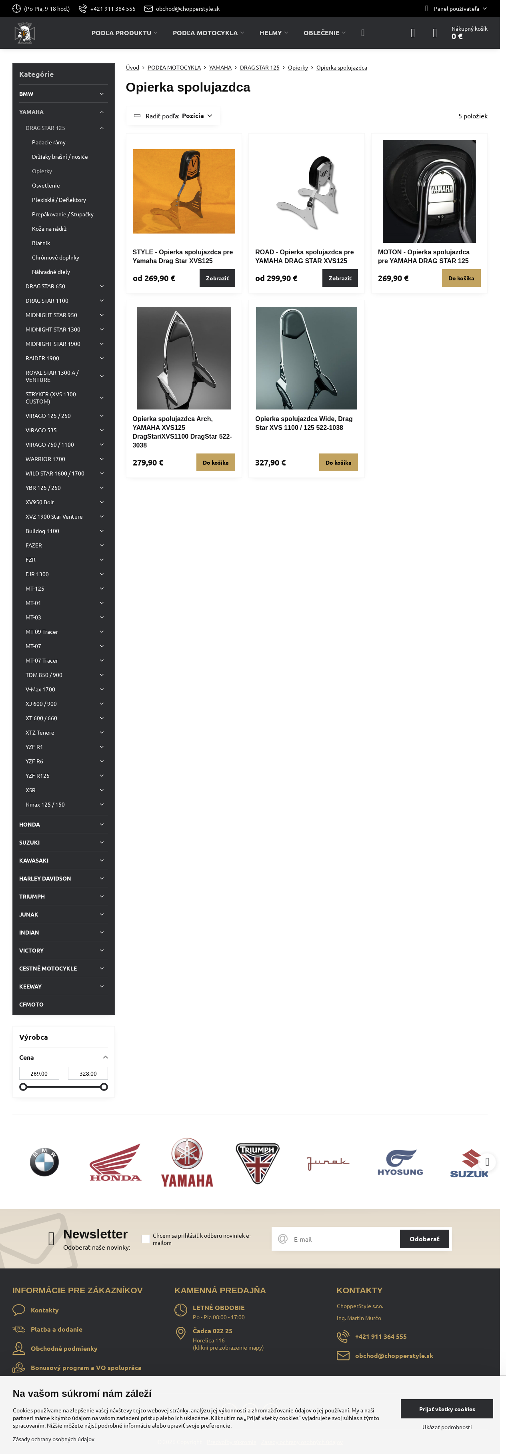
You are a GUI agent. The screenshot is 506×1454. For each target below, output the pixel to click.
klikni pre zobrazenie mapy (228, 1347)
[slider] (23, 1087)
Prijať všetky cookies (447, 1408)
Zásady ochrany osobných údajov (53, 1438)
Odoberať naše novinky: (96, 1247)
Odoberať (425, 1238)
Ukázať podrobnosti (447, 1426)
